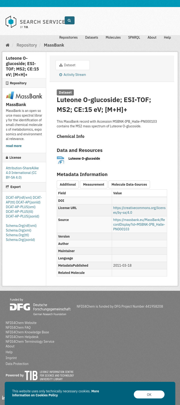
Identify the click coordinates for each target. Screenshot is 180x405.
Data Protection (17, 364)
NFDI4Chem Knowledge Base (27, 332)
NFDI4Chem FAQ (18, 327)
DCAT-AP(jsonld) (28, 202)
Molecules (113, 37)
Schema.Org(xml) (18, 230)
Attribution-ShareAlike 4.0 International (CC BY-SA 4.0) (22, 173)
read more (14, 146)
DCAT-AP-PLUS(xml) (21, 207)
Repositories (68, 37)
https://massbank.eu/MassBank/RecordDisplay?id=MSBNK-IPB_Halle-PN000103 (139, 224)
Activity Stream (72, 75)
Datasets (91, 37)
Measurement (93, 184)
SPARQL (134, 37)
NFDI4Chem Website (21, 323)
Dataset (67, 65)
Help (167, 37)
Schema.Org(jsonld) (20, 240)
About (152, 37)
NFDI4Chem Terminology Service (30, 341)
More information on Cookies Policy (55, 393)
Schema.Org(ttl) (17, 235)
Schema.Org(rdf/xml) (21, 226)
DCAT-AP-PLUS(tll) (19, 212)
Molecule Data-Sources (129, 184)
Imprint (11, 358)
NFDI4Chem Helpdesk (22, 337)
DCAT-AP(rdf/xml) (19, 197)
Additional (68, 184)
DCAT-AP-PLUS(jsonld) (22, 216)
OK (149, 395)
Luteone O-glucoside (84, 158)
